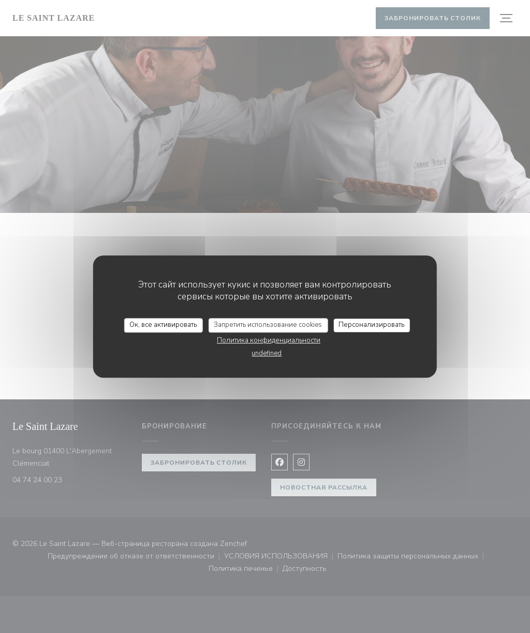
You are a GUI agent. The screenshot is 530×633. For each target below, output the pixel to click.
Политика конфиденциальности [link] (268, 340)
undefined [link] (267, 353)
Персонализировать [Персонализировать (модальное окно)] (371, 324)
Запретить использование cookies (268, 324)
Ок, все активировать (163, 324)
